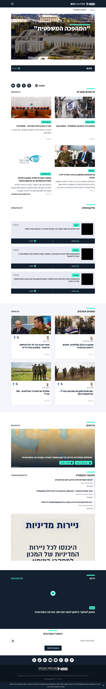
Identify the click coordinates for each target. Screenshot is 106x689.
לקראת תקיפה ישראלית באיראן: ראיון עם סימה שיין (74, 480)
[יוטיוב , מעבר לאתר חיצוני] (50, 660)
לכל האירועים (15, 425)
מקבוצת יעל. (47, 679)
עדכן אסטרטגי (45, 174)
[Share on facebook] (14, 337)
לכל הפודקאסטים (16, 208)
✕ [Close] (103, 685)
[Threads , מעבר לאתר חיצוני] (34, 660)
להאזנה (74, 241)
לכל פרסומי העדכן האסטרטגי (20, 194)
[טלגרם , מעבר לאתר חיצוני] (56, 660)
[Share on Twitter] (18, 337)
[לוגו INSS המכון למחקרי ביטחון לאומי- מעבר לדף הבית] (53, 670)
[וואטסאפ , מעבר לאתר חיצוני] (18, 86)
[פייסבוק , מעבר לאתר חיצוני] (29, 86)
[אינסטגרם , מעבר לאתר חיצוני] (61, 660)
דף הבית (92, 10)
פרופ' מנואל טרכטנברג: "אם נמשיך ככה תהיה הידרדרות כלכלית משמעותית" (64, 491)
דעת (53, 679)
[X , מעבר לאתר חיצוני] (24, 86)
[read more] (24, 68)
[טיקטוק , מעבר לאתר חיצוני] (40, 660)
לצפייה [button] (31, 241)
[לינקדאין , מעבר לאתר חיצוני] (13, 86)
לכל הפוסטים (15, 311)
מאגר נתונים (90, 122)
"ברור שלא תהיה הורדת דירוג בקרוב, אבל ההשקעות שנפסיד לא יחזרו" (67, 502)
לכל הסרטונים (17, 578)
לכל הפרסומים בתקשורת (19, 475)
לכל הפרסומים (15, 92)
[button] (53, 593)
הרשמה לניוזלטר (53, 648)
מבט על (91, 171)
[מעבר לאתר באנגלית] (40, 85)
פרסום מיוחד (46, 122)
